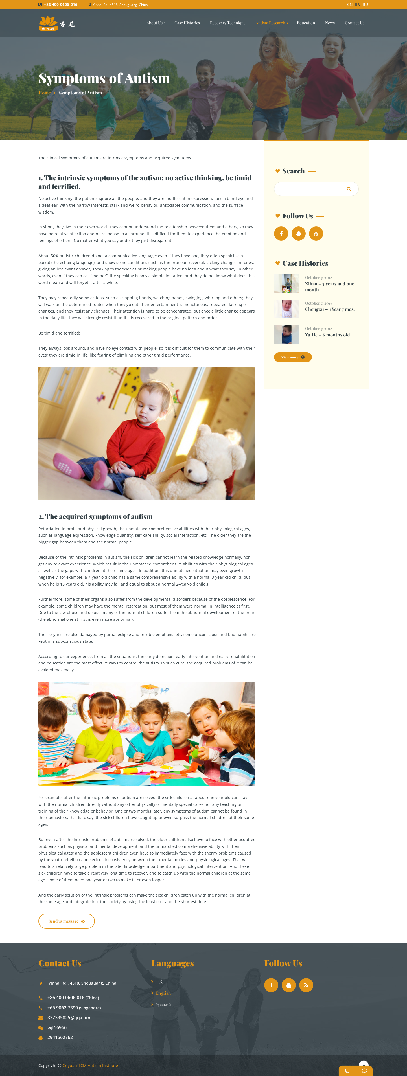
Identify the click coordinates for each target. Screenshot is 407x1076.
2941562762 (55, 1037)
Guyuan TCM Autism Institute (90, 1065)
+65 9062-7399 (58, 1008)
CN (350, 4)
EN (357, 4)
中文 (159, 981)
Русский (163, 1004)
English (163, 993)
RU (365, 4)
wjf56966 (52, 1027)
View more (289, 357)
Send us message (63, 921)
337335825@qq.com (64, 1018)
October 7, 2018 (318, 277)
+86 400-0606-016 (61, 997)
